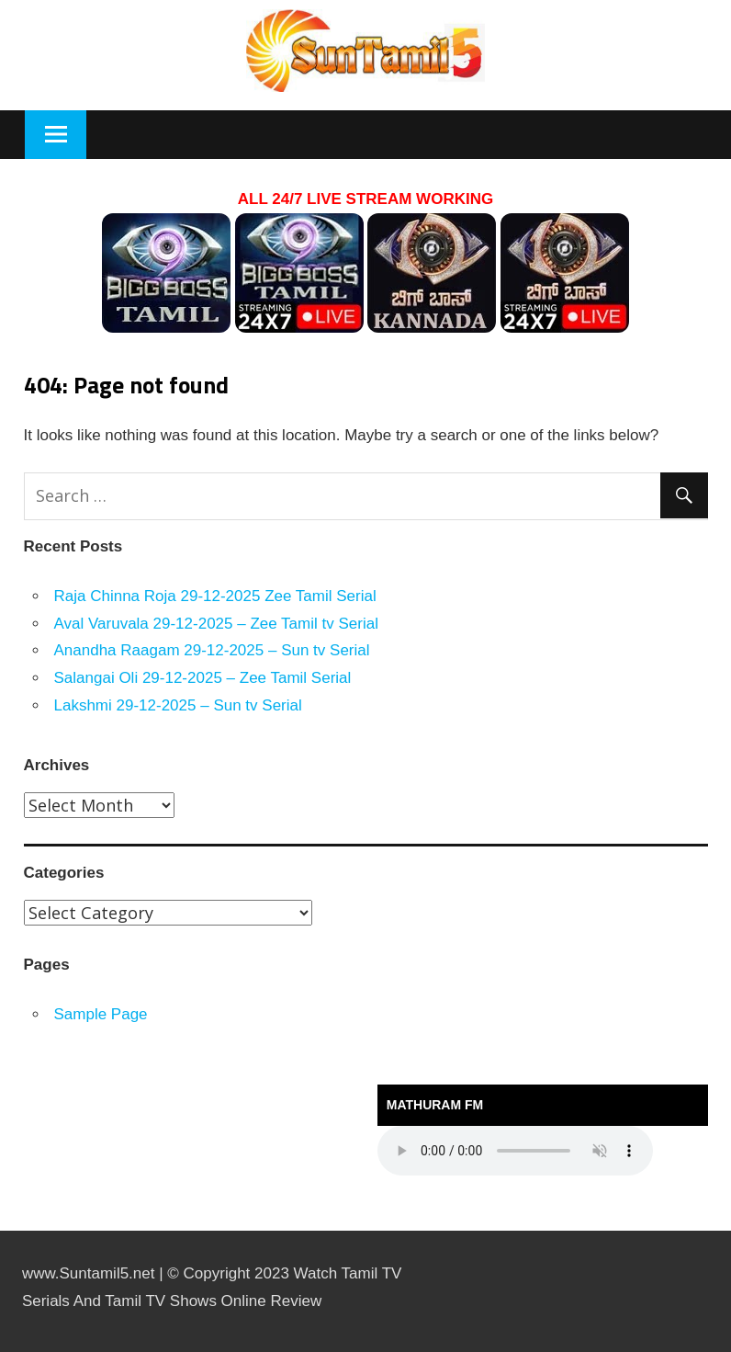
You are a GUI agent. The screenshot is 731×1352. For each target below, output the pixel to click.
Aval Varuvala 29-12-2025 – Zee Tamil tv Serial (216, 623)
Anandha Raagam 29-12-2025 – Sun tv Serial (212, 650)
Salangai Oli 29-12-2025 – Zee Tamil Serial (203, 678)
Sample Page (101, 1014)
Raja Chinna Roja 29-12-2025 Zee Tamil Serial (215, 596)
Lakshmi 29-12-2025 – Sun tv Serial (178, 705)
